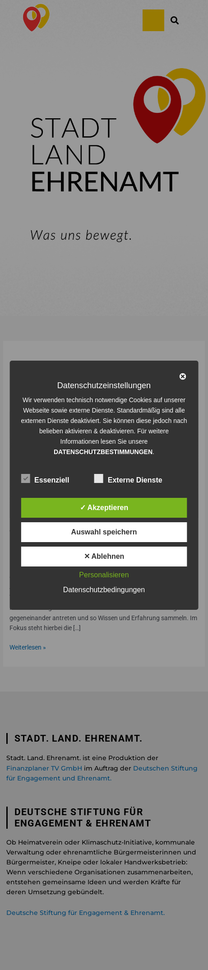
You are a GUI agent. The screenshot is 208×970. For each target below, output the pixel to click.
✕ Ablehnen (104, 556)
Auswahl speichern (104, 532)
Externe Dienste (128, 478)
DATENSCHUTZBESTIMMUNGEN (103, 451)
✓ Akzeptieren (104, 507)
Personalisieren (104, 575)
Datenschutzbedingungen (104, 590)
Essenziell (45, 478)
